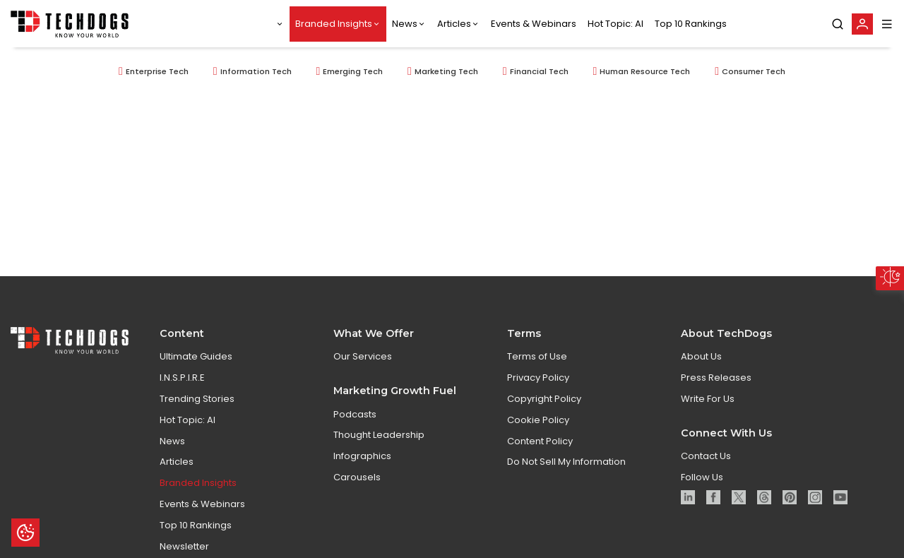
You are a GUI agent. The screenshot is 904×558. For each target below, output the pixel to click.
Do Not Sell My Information (566, 468)
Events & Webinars (533, 23)
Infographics (362, 462)
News (404, 23)
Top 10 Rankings (691, 23)
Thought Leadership (378, 441)
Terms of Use (537, 363)
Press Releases (716, 384)
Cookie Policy (538, 426)
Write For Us (707, 405)
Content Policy (540, 447)
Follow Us (702, 483)
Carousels (357, 483)
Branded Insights (333, 23)
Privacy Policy (538, 384)
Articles (454, 23)
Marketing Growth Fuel (394, 397)
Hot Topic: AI (615, 23)
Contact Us (706, 462)
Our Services (362, 363)
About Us (701, 363)
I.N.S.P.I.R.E (182, 384)
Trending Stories (197, 405)
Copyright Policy (544, 405)
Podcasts (354, 420)
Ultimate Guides (196, 363)
